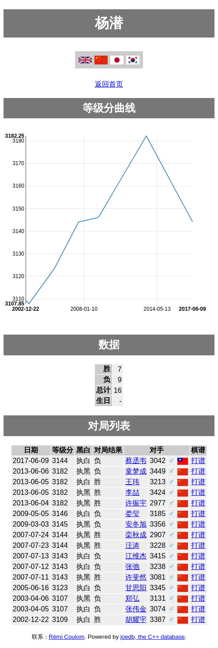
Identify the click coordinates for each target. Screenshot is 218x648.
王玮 (132, 482)
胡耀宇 (136, 619)
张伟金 (136, 609)
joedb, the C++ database (152, 636)
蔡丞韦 (136, 460)
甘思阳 (136, 587)
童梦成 (136, 471)
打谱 (198, 460)
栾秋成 (136, 535)
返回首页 (109, 84)
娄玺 (132, 513)
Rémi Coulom (67, 636)
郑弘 (132, 598)
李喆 (132, 492)
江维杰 (136, 556)
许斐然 (136, 577)
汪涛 (132, 545)
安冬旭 (136, 524)
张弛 (132, 566)
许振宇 (136, 503)
